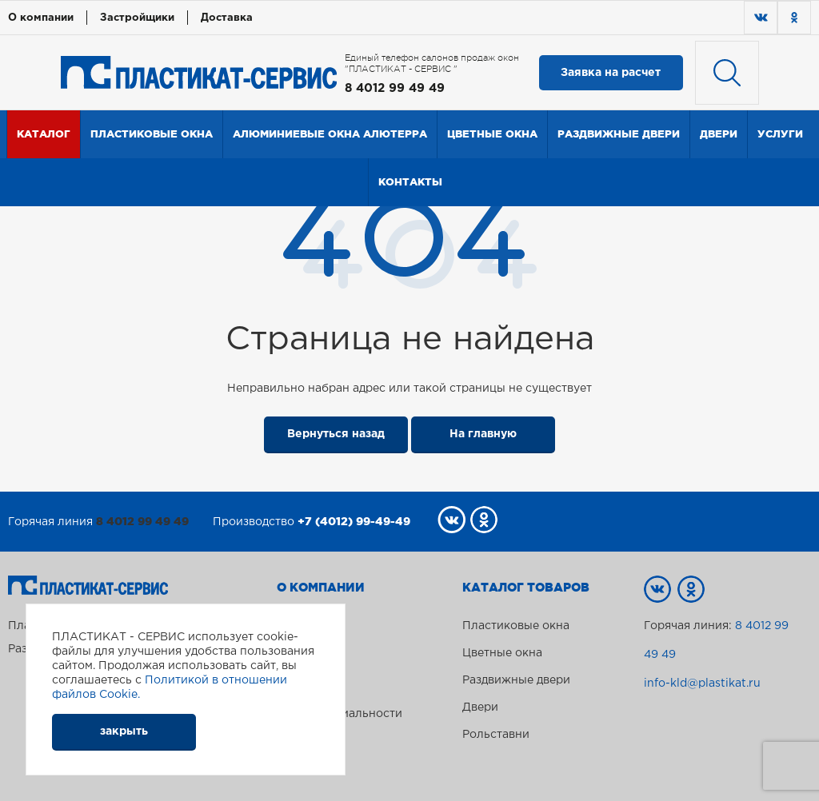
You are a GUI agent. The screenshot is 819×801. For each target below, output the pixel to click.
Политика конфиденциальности (339, 707)
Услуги (780, 134)
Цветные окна (492, 134)
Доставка (227, 18)
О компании (41, 18)
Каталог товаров (525, 587)
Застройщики (137, 18)
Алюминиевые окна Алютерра (330, 134)
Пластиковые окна (151, 134)
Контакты (410, 182)
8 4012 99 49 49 (395, 88)
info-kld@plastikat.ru (702, 683)
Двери (718, 134)
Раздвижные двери (618, 134)
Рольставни (495, 734)
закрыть (124, 731)
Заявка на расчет (611, 73)
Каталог (43, 134)
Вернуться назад (336, 434)
